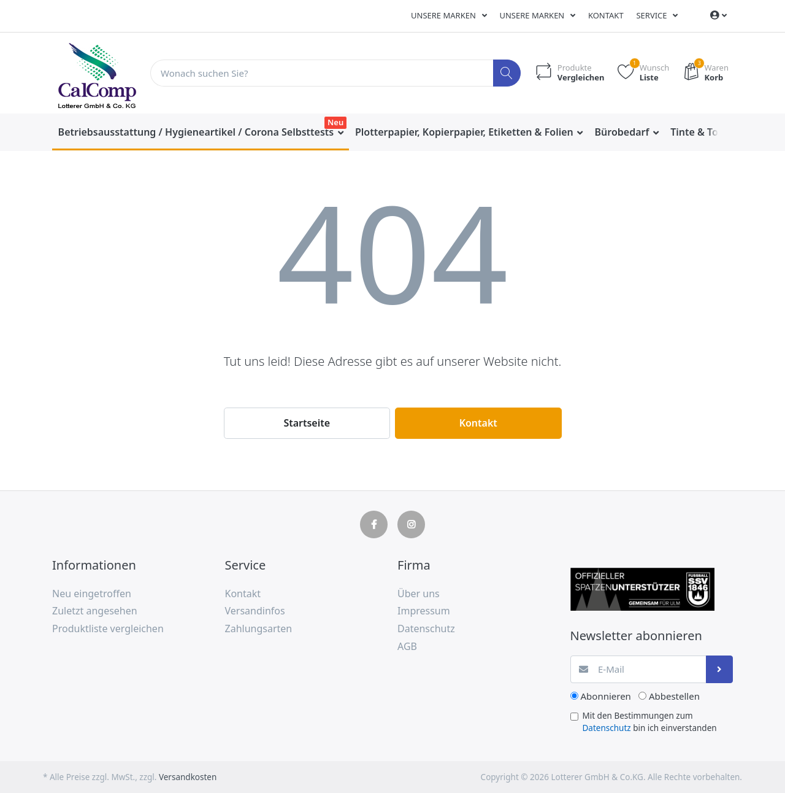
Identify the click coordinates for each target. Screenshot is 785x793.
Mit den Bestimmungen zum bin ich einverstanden (650, 721)
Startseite (306, 423)
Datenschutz (607, 727)
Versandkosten (187, 777)
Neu (335, 122)
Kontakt (606, 15)
